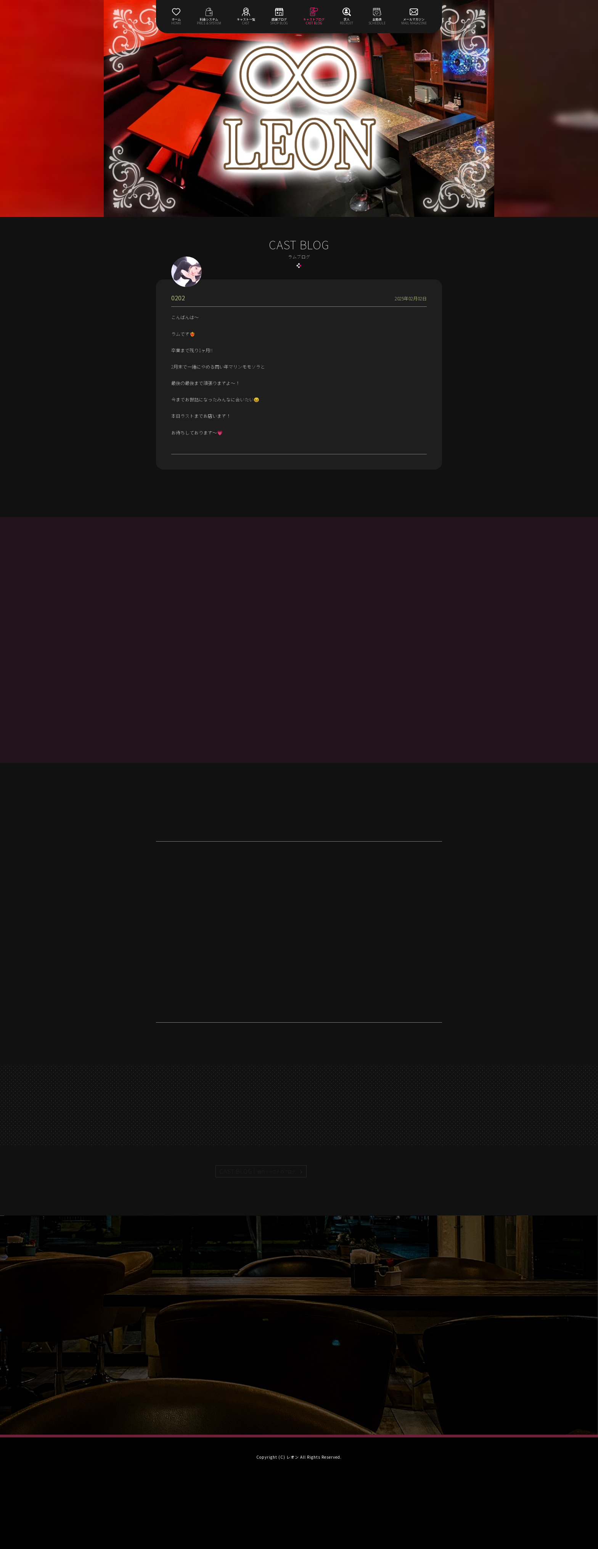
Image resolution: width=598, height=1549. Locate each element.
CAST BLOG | (257, 1171)
